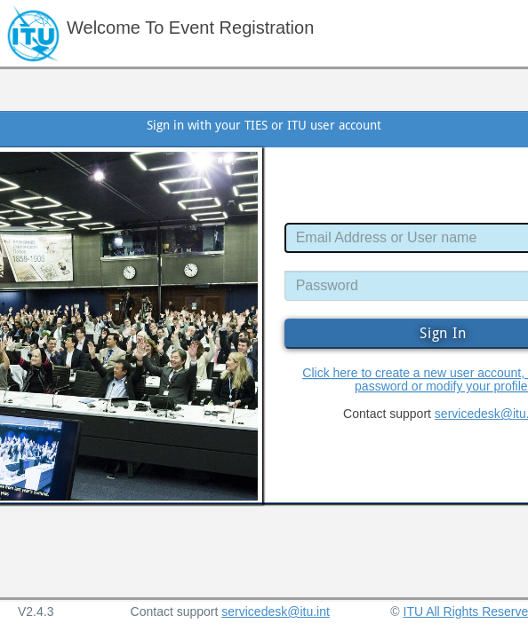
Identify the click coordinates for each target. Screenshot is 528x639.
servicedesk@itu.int (275, 611)
